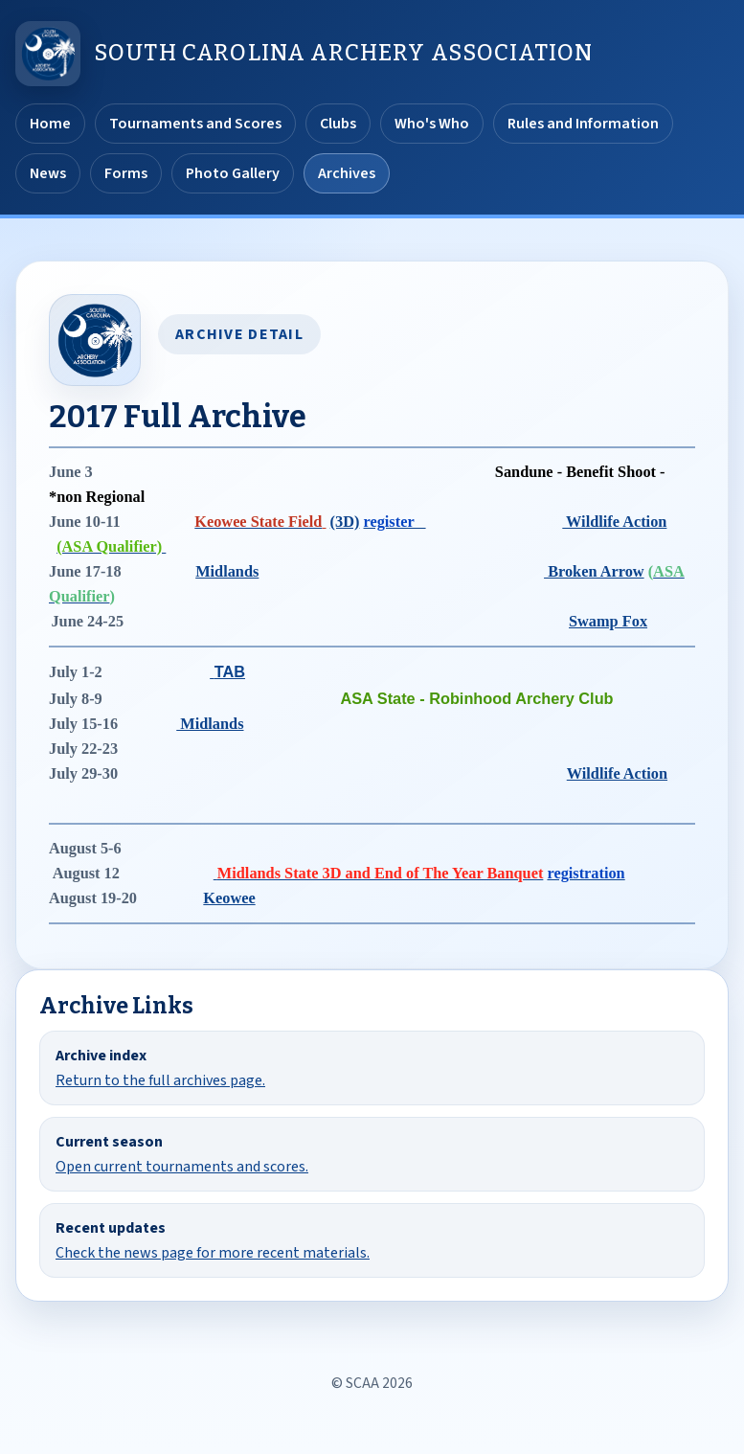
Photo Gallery (233, 173)
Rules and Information (583, 123)
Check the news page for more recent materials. (213, 1252)
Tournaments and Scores (195, 123)
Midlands (227, 571)
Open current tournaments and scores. (182, 1166)
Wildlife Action (614, 521)
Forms (125, 173)
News (48, 173)
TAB (229, 671)
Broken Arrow (594, 571)
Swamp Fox (608, 621)
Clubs (338, 123)
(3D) (345, 521)
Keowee (229, 898)
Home (50, 123)
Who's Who (432, 123)
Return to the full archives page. (160, 1080)
